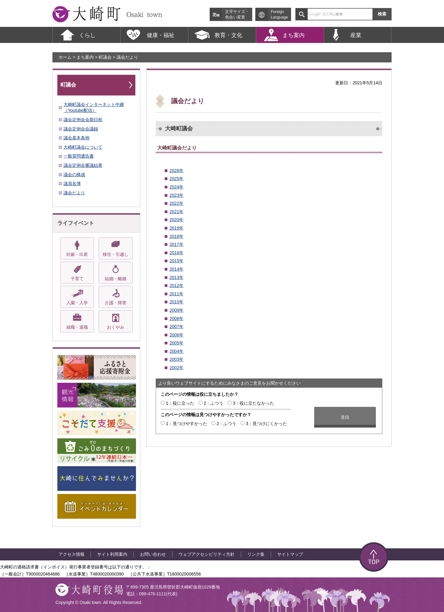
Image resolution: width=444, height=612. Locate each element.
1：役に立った (180, 403)
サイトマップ (290, 554)
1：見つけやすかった (186, 423)
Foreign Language (279, 14)
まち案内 (85, 57)
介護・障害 (115, 302)
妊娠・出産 (77, 254)
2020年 (176, 219)
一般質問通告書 (79, 156)
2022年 (176, 203)
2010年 (176, 301)
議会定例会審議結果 (83, 165)
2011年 (176, 293)
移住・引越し (116, 254)
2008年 (176, 318)
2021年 (176, 211)
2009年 (176, 310)
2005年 (176, 342)
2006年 (176, 334)
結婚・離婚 (115, 278)
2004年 (176, 351)
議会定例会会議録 (81, 128)
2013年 (176, 277)
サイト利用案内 (112, 554)
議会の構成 (74, 174)
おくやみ (115, 327)
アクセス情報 (71, 554)
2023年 (176, 195)
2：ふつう (214, 403)
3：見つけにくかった (266, 423)
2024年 (176, 186)
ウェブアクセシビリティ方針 (207, 554)
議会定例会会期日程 (83, 119)
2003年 (176, 359)
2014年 (176, 269)
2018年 (176, 236)
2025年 (176, 178)
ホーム (65, 57)
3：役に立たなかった (253, 403)
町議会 (105, 57)
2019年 (176, 228)
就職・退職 (77, 327)
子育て (77, 278)
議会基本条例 (76, 137)
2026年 (176, 170)
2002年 (176, 367)
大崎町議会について (83, 147)
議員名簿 (72, 183)
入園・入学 (77, 302)
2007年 (176, 326)
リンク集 (256, 554)
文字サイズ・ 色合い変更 (237, 14)
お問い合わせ (153, 554)
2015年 (176, 260)
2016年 (176, 252)
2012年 (176, 285)
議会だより (74, 192)
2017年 (176, 244)
